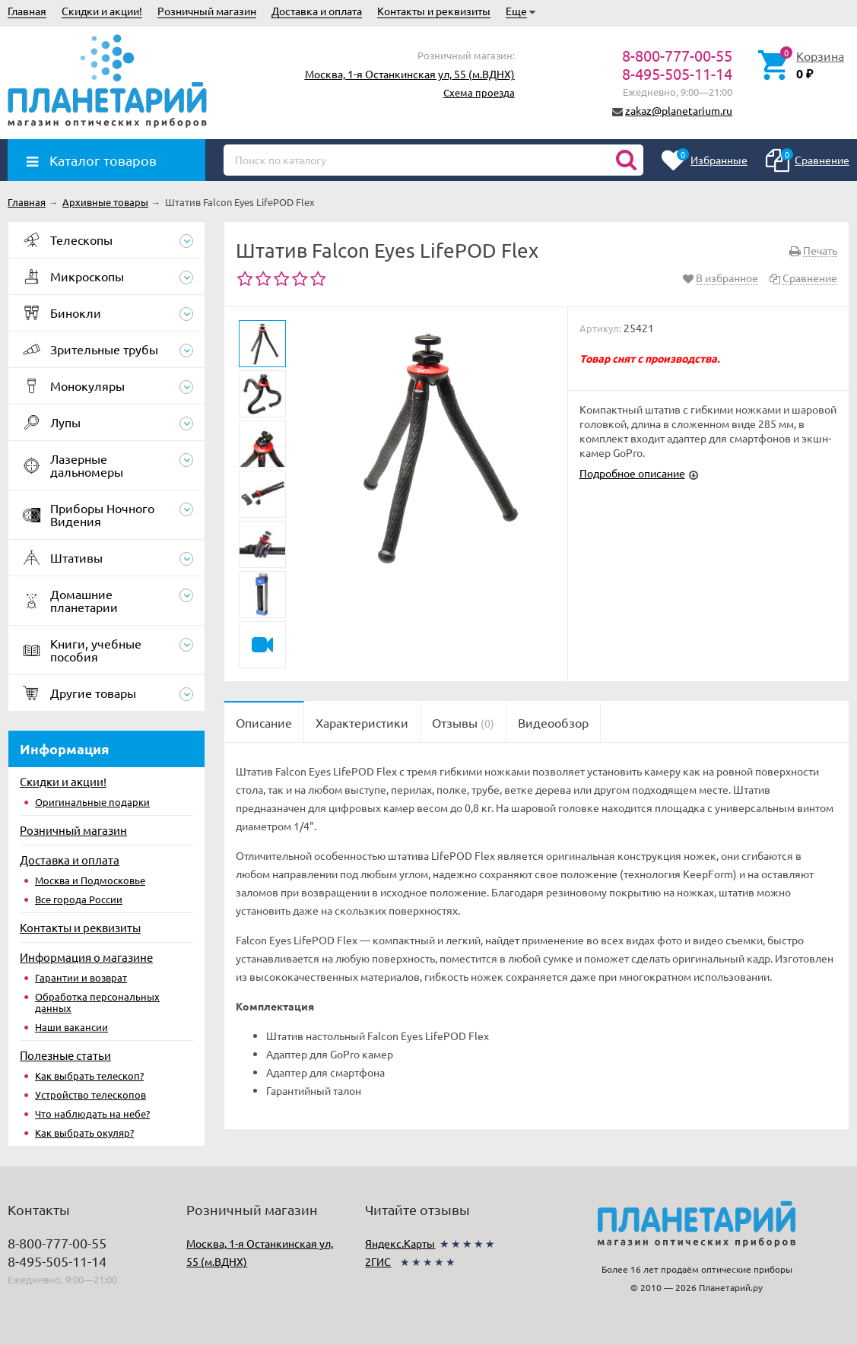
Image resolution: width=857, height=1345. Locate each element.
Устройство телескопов (90, 1094)
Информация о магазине (86, 957)
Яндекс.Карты (400, 1243)
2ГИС (378, 1261)
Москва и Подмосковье (90, 880)
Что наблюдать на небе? (92, 1113)
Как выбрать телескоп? (89, 1075)
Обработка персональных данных (97, 1002)
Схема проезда (479, 92)
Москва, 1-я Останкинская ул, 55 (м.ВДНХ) (410, 74)
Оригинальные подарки (92, 801)
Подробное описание (632, 473)
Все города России (78, 899)
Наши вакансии (71, 1026)
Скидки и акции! (102, 10)
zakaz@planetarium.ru (678, 110)
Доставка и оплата (316, 10)
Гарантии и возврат (81, 977)
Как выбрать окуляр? (84, 1132)
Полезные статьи (65, 1055)
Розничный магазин (206, 10)
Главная (27, 10)
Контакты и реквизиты (433, 10)
